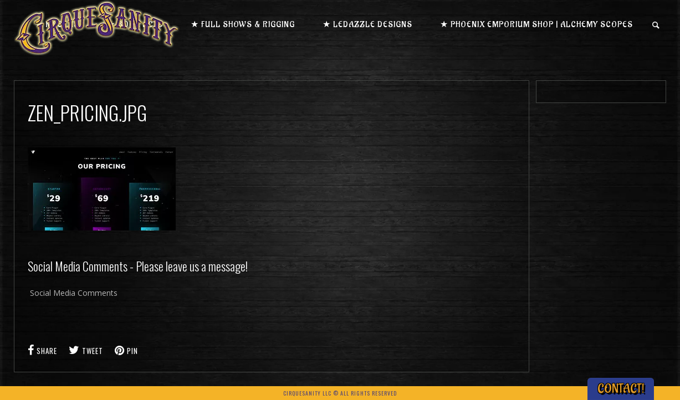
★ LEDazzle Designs (367, 24)
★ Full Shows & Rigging (243, 24)
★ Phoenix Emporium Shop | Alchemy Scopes (536, 24)
